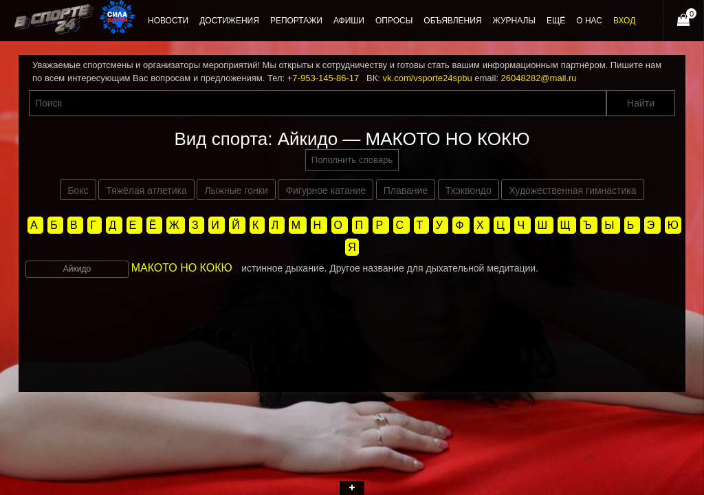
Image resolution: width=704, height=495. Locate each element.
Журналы (514, 20)
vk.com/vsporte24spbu (427, 78)
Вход (624, 20)
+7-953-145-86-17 (323, 78)
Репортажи (296, 20)
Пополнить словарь (352, 160)
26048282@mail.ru (539, 78)
